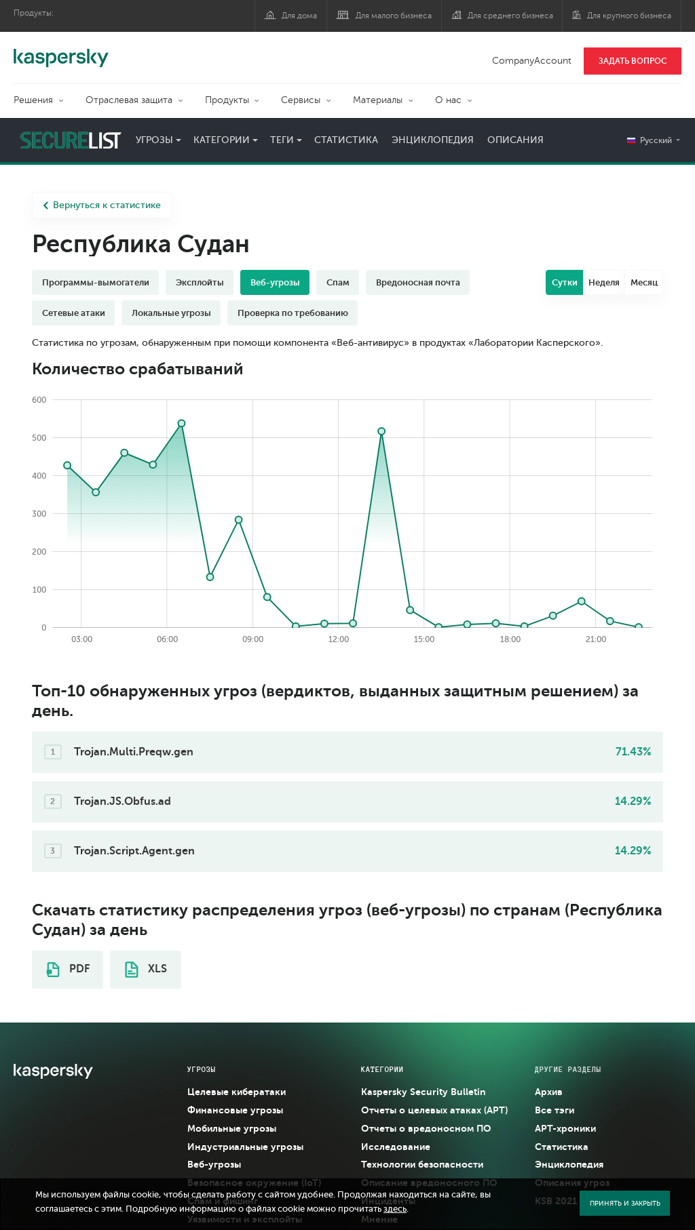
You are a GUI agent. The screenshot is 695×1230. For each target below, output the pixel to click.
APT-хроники (565, 1128)
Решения (33, 100)
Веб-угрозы (275, 282)
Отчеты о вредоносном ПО (426, 1128)
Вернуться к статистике (102, 205)
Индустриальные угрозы (245, 1146)
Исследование (395, 1146)
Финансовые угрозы (235, 1110)
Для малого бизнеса (394, 15)
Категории (221, 140)
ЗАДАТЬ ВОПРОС (633, 61)
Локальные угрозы (171, 313)
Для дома (299, 15)
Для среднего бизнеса (510, 15)
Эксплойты (200, 282)
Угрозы (154, 140)
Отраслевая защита (129, 100)
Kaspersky (61, 51)
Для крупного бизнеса (629, 15)
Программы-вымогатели (95, 282)
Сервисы (300, 100)
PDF (68, 969)
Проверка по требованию (293, 313)
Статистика (346, 140)
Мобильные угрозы (231, 1128)
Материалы (377, 100)
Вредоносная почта (418, 282)
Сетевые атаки (73, 313)
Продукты (227, 100)
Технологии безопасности (422, 1164)
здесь (395, 1209)
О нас (448, 100)
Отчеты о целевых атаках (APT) (434, 1110)
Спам (338, 282)
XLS (146, 969)
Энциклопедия (433, 140)
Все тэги (554, 1110)
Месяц (644, 282)
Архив (549, 1091)
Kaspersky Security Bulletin (423, 1091)
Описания (515, 140)
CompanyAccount (531, 61)
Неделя (604, 282)
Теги (282, 140)
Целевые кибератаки (236, 1091)
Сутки (565, 282)
